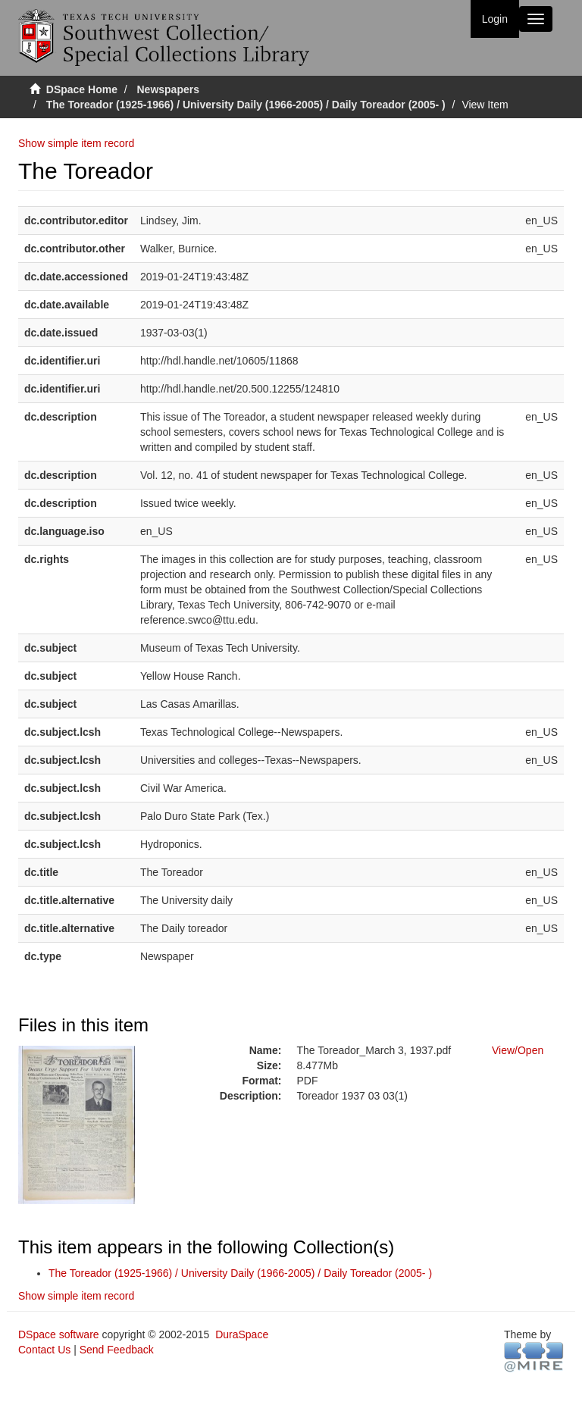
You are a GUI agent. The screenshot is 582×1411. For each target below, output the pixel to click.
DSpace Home (81, 89)
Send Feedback (117, 1350)
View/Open (517, 1050)
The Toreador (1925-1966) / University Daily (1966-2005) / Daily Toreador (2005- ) (246, 105)
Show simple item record (76, 143)
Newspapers (168, 89)
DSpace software (58, 1334)
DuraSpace (241, 1334)
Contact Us (44, 1350)
